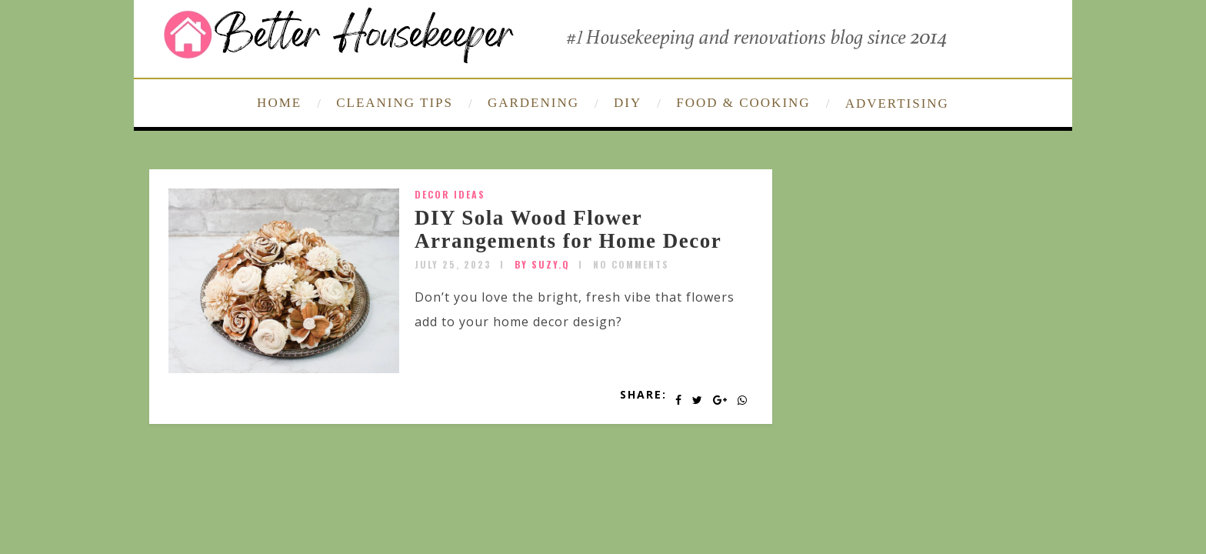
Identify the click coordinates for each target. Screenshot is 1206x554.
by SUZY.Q (542, 264)
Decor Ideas (450, 194)
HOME (279, 102)
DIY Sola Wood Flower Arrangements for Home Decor (568, 229)
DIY (627, 102)
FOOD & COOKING (743, 102)
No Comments (631, 264)
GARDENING (533, 102)
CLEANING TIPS (394, 102)
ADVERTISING (897, 103)
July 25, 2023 (453, 264)
